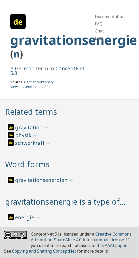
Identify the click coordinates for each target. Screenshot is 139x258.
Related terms (31, 111)
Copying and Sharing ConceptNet (44, 251)
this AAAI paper (111, 245)
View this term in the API (29, 86)
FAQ (99, 24)
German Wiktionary (39, 82)
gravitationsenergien (42, 180)
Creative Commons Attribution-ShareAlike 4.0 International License (81, 237)
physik (24, 135)
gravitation (29, 127)
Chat (99, 31)
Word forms (27, 164)
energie (25, 217)
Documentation (110, 16)
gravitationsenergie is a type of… (65, 201)
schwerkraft (30, 142)
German (25, 68)
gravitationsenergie (73, 40)
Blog (99, 38)
